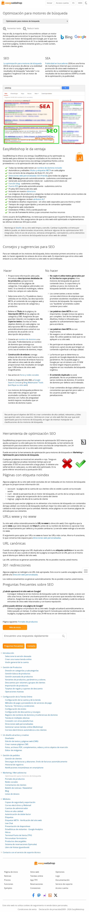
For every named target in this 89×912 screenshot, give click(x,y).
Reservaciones (36, 884)
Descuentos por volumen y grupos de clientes (25, 682)
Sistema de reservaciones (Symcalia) (21, 844)
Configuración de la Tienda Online (17, 696)
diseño (19, 227)
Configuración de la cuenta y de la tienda (23, 700)
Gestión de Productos (12, 667)
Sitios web (34, 872)
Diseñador (9, 738)
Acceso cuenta (62, 3)
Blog (7, 791)
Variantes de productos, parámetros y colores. (25, 679)
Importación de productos (16, 685)
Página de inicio (11, 872)
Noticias (7, 876)
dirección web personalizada (25, 574)
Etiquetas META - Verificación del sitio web (23, 820)
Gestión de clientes (13, 758)
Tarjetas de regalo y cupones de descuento (24, 688)
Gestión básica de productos (17, 673)
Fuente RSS (13, 186)
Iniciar (49, 3)
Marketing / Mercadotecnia (14, 772)
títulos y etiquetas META (40, 170)
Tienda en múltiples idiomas (17, 718)
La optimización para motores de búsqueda (22, 63)
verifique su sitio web (18, 385)
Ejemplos (8, 888)
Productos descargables (15, 841)
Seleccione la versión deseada (18, 656)
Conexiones (35, 888)
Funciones (8, 884)
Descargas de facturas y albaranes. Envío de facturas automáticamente (36, 761)
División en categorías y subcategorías (22, 670)
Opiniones (60, 872)
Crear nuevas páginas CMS (16, 744)
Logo (58, 876)
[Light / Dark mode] (86, 3)
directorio (31, 191)
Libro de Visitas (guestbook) (17, 847)
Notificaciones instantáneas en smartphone (24, 767)
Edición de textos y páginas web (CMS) (21, 741)
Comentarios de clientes (15, 785)
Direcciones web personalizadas (19, 724)
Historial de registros (14, 764)
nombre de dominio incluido (49, 168)
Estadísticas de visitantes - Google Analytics (24, 829)
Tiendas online (36, 876)
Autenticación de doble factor (18, 814)
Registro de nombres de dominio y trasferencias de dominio (31, 715)
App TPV (34, 880)
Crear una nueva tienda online (18, 659)
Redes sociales (11, 782)
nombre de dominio (27, 339)
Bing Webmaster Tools (33, 382)
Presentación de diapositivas (17, 826)
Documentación (63, 880)
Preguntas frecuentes (13, 646)
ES (73, 3)
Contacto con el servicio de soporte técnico (22, 852)
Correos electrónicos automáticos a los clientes (26, 730)
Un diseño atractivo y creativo (16, 735)
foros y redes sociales (29, 375)
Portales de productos (28, 621)
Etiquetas (9, 817)
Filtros (8, 832)
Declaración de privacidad (50, 909)
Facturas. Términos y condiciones (19, 706)
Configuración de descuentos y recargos (22, 712)
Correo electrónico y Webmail (18, 805)
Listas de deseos (12, 794)
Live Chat (9, 823)
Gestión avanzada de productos (19, 676)
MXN (80, 3)
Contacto (31, 646)
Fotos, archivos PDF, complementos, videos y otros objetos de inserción (36, 747)
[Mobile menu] (85, 571)
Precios (7, 880)
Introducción (8, 653)
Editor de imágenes (13, 750)
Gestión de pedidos (11, 755)
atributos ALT (39, 199)
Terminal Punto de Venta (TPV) (18, 835)
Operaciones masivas (14, 691)
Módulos (6, 799)
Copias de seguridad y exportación (20, 802)
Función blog (14, 183)
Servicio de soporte (64, 884)
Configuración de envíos (15, 709)
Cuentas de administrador (16, 808)
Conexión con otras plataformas (19, 721)
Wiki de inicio (15, 627)
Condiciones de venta (27, 909)
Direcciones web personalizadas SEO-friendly (28, 175)
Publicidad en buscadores (56, 63)
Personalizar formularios (16, 838)
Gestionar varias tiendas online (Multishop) (24, 727)
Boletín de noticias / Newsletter (18, 788)
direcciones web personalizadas (47, 538)
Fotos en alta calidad (14, 811)
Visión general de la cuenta (17, 662)
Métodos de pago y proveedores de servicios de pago (28, 703)
